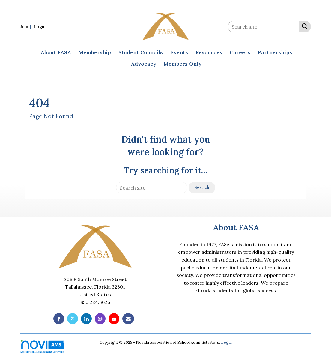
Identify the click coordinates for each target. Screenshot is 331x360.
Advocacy (143, 64)
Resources (208, 52)
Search (202, 187)
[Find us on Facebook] (58, 318)
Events (179, 52)
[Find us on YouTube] (114, 318)
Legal (226, 342)
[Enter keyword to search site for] (263, 26)
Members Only (182, 64)
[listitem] (26, 26)
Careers (240, 52)
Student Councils (140, 52)
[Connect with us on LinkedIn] (86, 318)
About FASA (55, 52)
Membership (95, 52)
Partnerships (275, 52)
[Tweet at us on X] (72, 318)
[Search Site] (303, 26)
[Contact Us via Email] (128, 318)
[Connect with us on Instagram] (100, 318)
